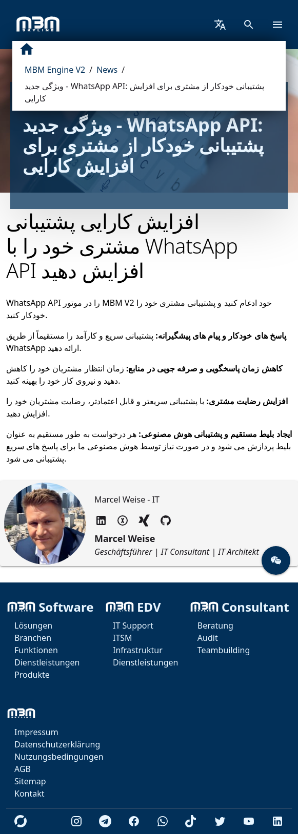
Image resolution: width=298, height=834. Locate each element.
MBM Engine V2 (55, 69)
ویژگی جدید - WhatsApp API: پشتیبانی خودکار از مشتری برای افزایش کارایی (144, 92)
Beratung (215, 625)
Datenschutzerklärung (57, 744)
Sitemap (30, 781)
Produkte (32, 674)
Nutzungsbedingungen (59, 756)
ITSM (122, 637)
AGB (22, 769)
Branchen (32, 637)
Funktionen (36, 650)
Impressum (36, 732)
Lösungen (33, 625)
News (106, 69)
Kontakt (29, 793)
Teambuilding (223, 650)
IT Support (133, 625)
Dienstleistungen (47, 662)
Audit (207, 637)
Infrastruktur (138, 650)
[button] (276, 560)
